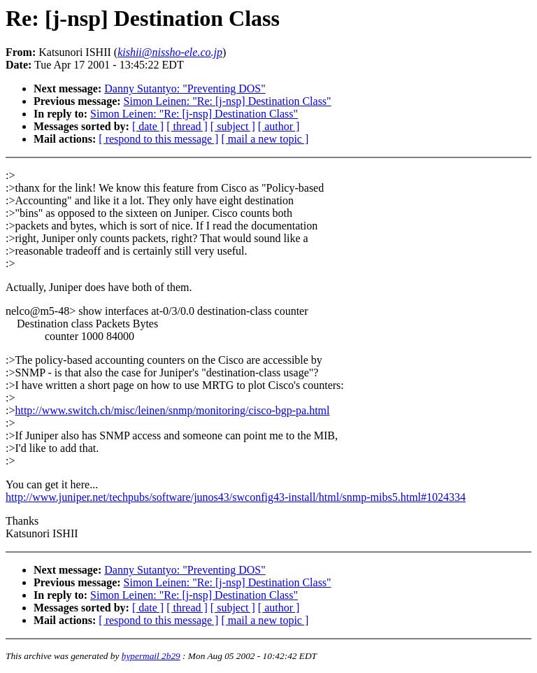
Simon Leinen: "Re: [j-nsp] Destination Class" (227, 101)
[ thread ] (187, 126)
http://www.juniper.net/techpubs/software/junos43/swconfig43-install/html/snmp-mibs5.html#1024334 (236, 497)
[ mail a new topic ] (264, 139)
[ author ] (279, 126)
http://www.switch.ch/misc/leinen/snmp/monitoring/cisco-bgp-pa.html (172, 410)
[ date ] (148, 126)
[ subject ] (232, 126)
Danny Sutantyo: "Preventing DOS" (184, 88)
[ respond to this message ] (158, 139)
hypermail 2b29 (151, 656)
